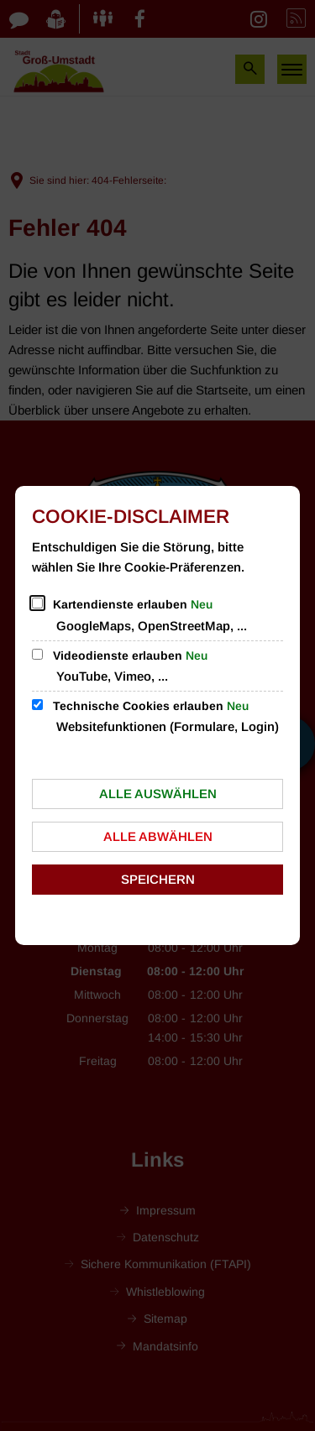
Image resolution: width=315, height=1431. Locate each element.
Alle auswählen (158, 793)
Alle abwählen (158, 836)
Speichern (158, 879)
